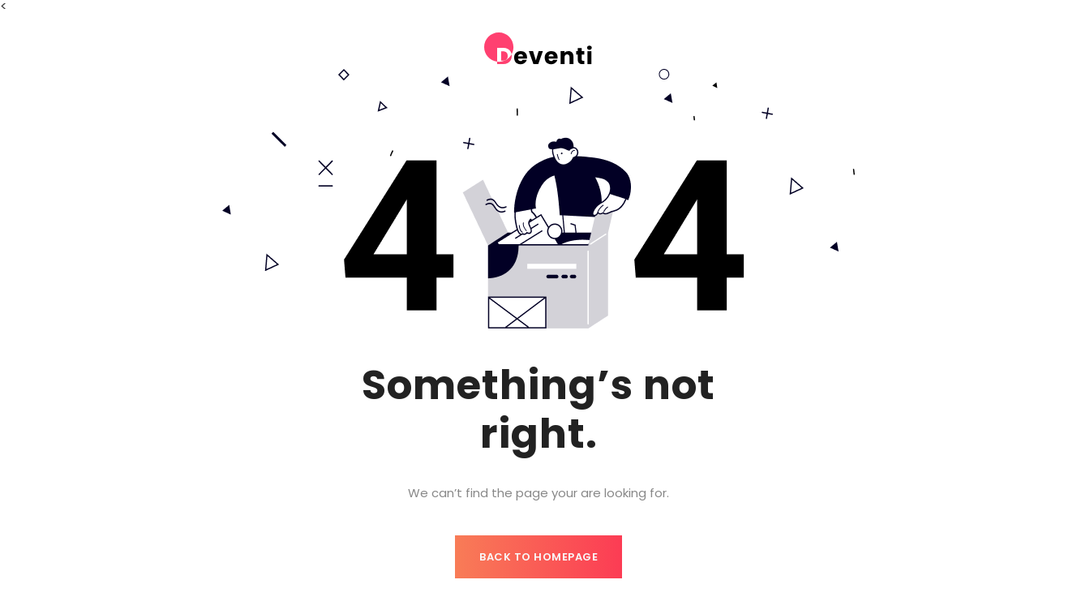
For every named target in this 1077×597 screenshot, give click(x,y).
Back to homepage (538, 557)
